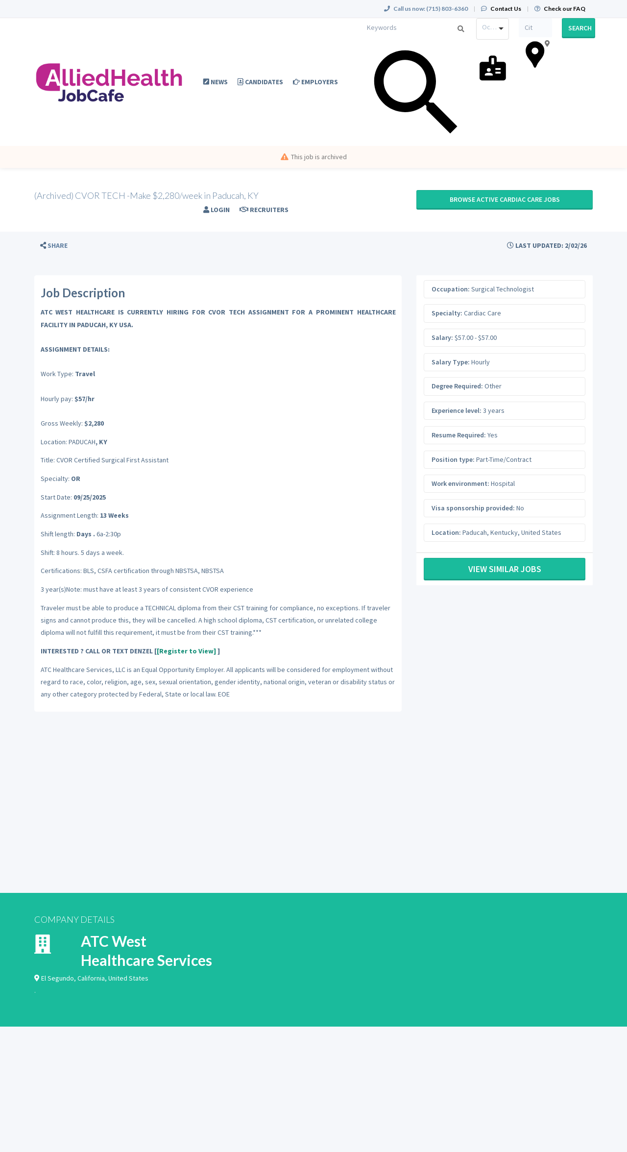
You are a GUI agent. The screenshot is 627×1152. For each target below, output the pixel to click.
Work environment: (460, 483)
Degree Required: (457, 386)
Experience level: (457, 410)
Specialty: (447, 313)
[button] (53, 246)
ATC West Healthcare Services (146, 950)
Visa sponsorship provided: (473, 508)
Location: (446, 532)
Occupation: (451, 289)
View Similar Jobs (504, 569)
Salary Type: (451, 362)
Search (580, 28)
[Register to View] (186, 651)
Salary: (442, 337)
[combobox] (492, 29)
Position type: (453, 459)
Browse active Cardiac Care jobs (505, 199)
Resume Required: (459, 435)
